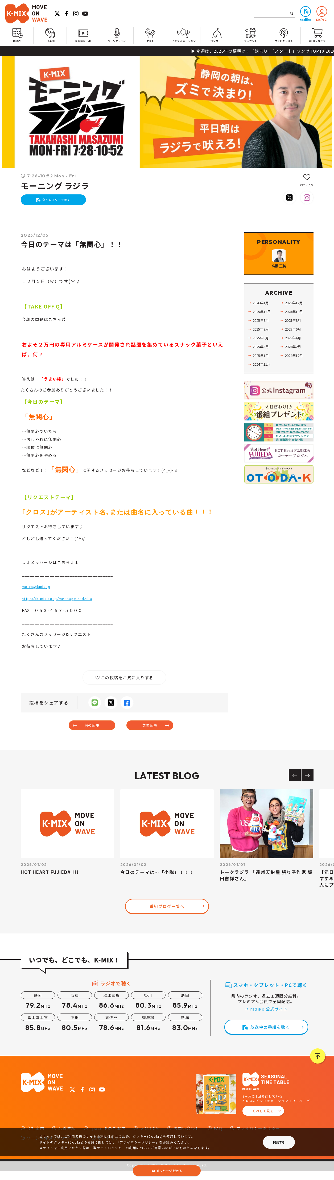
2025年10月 (296, 330)
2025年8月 (295, 339)
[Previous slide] (295, 784)
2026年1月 (263, 322)
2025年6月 (295, 348)
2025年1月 (263, 374)
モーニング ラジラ (55, 186)
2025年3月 (263, 366)
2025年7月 (263, 348)
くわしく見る (263, 1119)
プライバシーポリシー (138, 1142)
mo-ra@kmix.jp (39, 591)
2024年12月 (296, 374)
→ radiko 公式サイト (266, 1017)
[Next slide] (308, 784)
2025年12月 (296, 322)
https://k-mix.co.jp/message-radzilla (63, 603)
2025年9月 (263, 339)
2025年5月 (263, 357)
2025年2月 (295, 366)
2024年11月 (264, 383)
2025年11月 (264, 330)
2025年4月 (295, 357)
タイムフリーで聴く (59, 202)
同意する (279, 1142)
